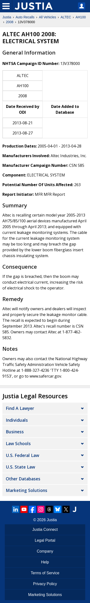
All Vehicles (47, 17)
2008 (9, 22)
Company (45, 551)
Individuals (17, 420)
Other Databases (23, 479)
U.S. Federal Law (22, 455)
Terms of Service (45, 573)
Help (45, 562)
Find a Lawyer (20, 408)
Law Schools (18, 443)
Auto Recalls (25, 17)
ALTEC (65, 17)
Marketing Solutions (26, 490)
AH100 (81, 17)
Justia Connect (45, 529)
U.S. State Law (20, 467)
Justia (6, 17)
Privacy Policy (45, 584)
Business (15, 432)
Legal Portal (45, 540)
